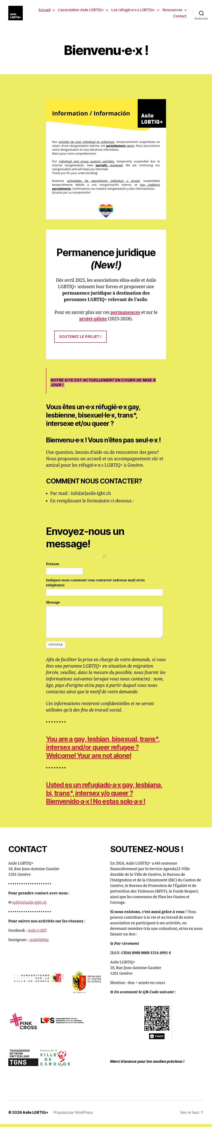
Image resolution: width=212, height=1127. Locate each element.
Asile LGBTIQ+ (35, 1115)
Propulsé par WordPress (73, 1115)
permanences (125, 315)
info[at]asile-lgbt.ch (29, 905)
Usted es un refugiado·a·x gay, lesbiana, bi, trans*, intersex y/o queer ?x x (104, 796)
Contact (180, 17)
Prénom (52, 567)
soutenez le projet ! (80, 340)
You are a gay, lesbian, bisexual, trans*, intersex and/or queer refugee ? (103, 750)
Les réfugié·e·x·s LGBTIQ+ (133, 11)
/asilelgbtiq (39, 942)
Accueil (44, 11)
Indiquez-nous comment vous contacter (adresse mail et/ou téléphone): (95, 585)
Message (53, 606)
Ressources (172, 11)
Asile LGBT (37, 933)
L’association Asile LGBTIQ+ (81, 11)
